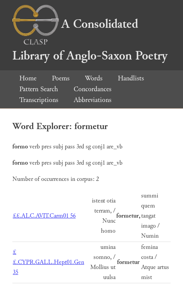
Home (27, 78)
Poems (60, 78)
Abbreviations (92, 100)
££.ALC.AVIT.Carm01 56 (44, 215)
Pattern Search (38, 89)
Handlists (131, 78)
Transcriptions (38, 100)
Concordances (92, 89)
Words (93, 78)
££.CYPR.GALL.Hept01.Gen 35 (48, 262)
